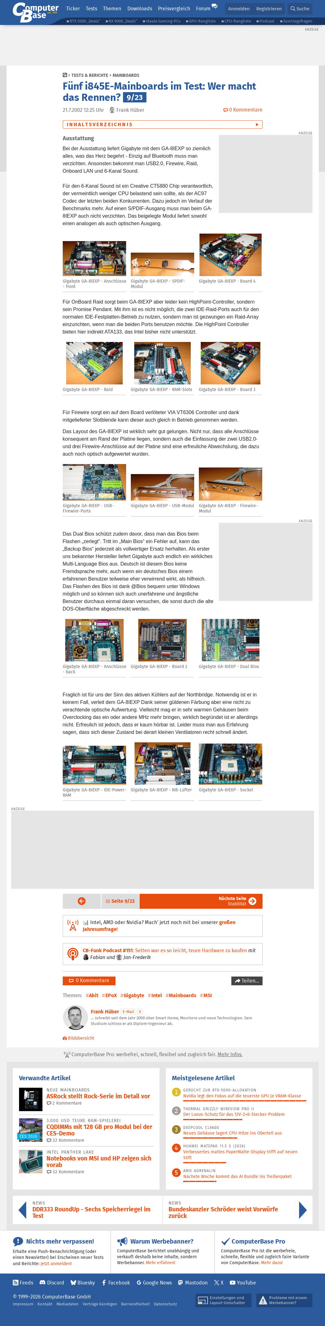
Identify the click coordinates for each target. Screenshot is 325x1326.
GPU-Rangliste (202, 21)
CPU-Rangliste (237, 21)
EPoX (111, 995)
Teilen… (249, 980)
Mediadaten (68, 1304)
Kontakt (44, 1304)
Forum (203, 8)
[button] (300, 9)
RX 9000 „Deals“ (123, 21)
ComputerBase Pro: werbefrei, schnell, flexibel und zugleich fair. (153, 1054)
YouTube (246, 1282)
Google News (157, 1282)
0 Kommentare (89, 980)
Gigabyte (134, 995)
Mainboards (126, 75)
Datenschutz (165, 1304)
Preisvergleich (174, 8)
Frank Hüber (105, 1011)
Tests (91, 8)
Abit (93, 995)
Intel (156, 995)
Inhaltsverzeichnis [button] (100, 124)
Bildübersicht (79, 1038)
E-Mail (128, 1012)
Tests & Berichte (89, 75)
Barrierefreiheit (135, 1304)
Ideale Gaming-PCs (163, 21)
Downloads (139, 8)
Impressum (23, 1304)
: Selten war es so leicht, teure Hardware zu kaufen (165, 950)
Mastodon (196, 1282)
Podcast (266, 21)
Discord (55, 1282)
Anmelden (239, 8)
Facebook (119, 1282)
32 (65, 1140)
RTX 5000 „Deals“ (85, 21)
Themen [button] (112, 8)
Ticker (73, 8)
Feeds (26, 1282)
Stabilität (232, 901)
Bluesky (86, 1282)
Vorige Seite (77, 901)
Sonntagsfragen (298, 21)
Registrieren (269, 8)
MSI (208, 995)
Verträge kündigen (100, 1304)
